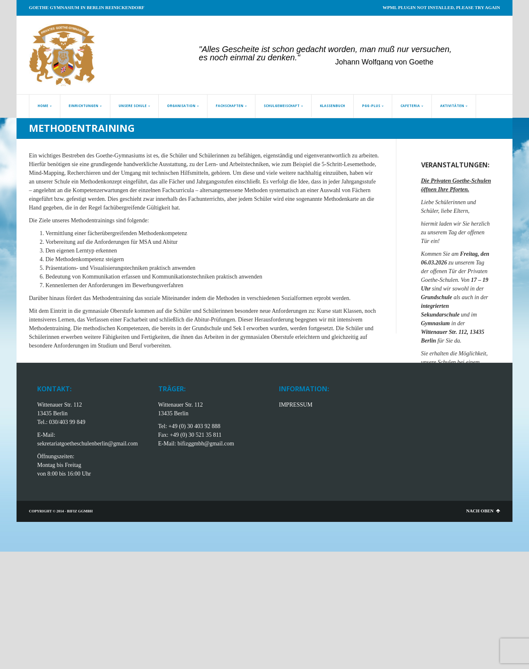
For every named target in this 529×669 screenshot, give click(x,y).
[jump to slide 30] (445, 57)
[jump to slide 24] (395, 57)
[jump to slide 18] (345, 57)
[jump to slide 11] (288, 57)
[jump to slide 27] (420, 57)
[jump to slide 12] (296, 57)
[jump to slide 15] (321, 57)
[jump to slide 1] (205, 57)
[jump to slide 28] (428, 57)
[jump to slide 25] (403, 57)
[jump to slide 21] (370, 57)
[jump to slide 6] (246, 57)
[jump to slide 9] (271, 57)
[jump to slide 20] (362, 57)
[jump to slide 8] (263, 57)
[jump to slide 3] (221, 57)
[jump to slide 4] (230, 57)
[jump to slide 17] (337, 57)
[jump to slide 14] (312, 57)
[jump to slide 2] (213, 57)
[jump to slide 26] (411, 57)
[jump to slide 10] (279, 57)
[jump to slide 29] (436, 57)
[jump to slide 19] (354, 57)
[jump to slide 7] (254, 57)
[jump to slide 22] (378, 57)
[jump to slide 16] (329, 57)
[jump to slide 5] (238, 57)
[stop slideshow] (454, 57)
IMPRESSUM (295, 405)
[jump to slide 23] (387, 57)
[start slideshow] (196, 57)
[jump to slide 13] (304, 57)
